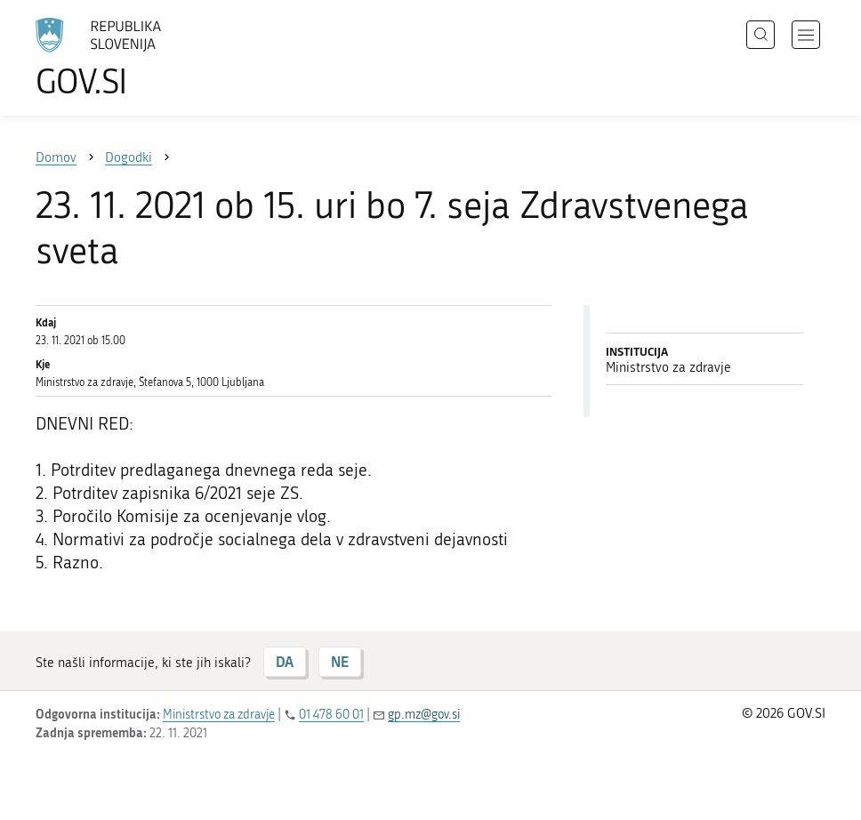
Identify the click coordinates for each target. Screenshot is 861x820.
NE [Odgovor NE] (340, 661)
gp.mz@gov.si (424, 714)
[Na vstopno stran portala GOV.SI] (124, 58)
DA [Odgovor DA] (285, 661)
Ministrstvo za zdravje (219, 714)
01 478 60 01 (331, 714)
